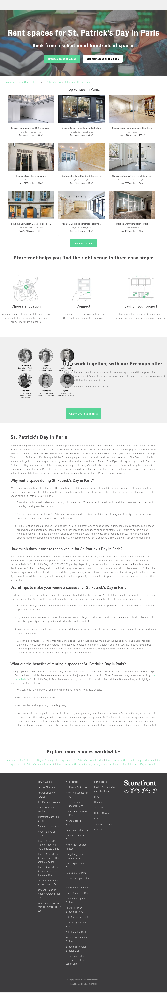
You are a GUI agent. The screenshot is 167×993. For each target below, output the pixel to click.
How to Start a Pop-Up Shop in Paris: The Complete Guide (49, 872)
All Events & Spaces (76, 788)
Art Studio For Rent (76, 932)
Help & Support (102, 813)
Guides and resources (48, 827)
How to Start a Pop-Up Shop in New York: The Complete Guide (49, 845)
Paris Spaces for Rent (77, 830)
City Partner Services (48, 802)
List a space (100, 782)
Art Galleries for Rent (77, 888)
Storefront (9, 81)
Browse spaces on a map (62, 58)
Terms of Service (103, 824)
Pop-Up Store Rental (76, 873)
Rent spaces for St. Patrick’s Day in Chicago (30, 760)
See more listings (83, 243)
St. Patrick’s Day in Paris (77, 81)
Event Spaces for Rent (77, 893)
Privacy (98, 830)
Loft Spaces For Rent (77, 917)
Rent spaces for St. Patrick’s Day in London (80, 760)
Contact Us (100, 802)
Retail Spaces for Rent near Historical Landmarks (76, 960)
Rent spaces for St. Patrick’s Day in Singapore (81, 764)
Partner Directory (46, 788)
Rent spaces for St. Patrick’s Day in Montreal (130, 760)
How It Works (44, 782)
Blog (96, 797)
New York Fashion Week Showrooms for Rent (48, 894)
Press (97, 819)
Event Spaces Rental (28, 81)
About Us (99, 808)
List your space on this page (103, 58)
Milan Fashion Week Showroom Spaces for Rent (49, 907)
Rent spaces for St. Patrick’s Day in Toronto (132, 764)
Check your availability (83, 414)
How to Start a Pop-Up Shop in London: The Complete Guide (49, 858)
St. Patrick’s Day (52, 81)
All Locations (73, 782)
